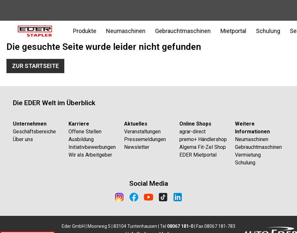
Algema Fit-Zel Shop (202, 147)
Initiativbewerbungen (92, 147)
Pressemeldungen (145, 139)
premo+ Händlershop (203, 139)
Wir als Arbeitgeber (90, 155)
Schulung (268, 31)
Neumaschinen (125, 31)
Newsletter (136, 147)
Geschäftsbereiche (34, 131)
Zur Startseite (35, 65)
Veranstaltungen (142, 131)
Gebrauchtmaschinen (183, 31)
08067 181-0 (180, 226)
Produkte (84, 31)
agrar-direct (192, 131)
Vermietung (248, 155)
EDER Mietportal (198, 155)
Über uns (23, 139)
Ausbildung (81, 139)
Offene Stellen (85, 131)
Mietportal (233, 31)
